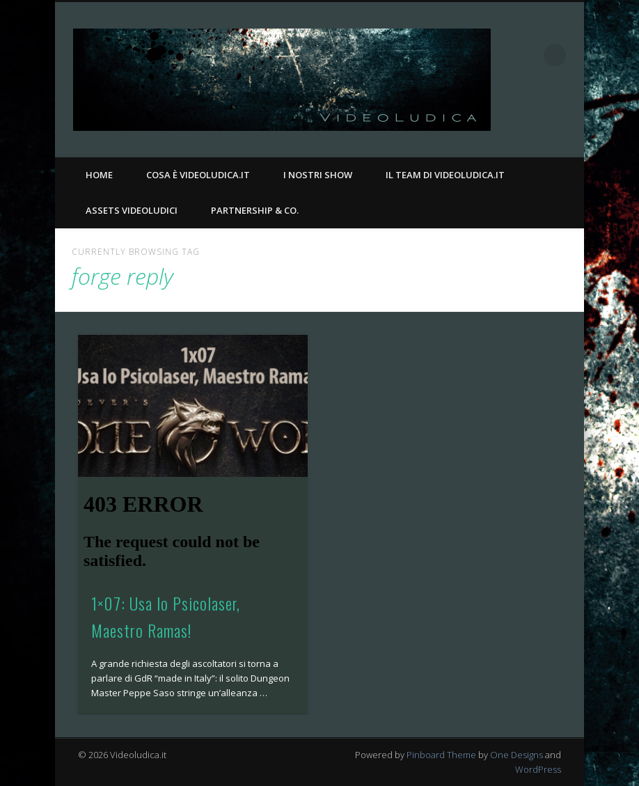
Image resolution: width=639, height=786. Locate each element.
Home (99, 174)
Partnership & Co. (255, 210)
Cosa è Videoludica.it (198, 174)
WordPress (538, 769)
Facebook (540, 119)
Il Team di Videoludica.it (445, 174)
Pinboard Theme (441, 754)
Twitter (569, 119)
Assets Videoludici (132, 210)
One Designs (516, 754)
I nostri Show (317, 174)
